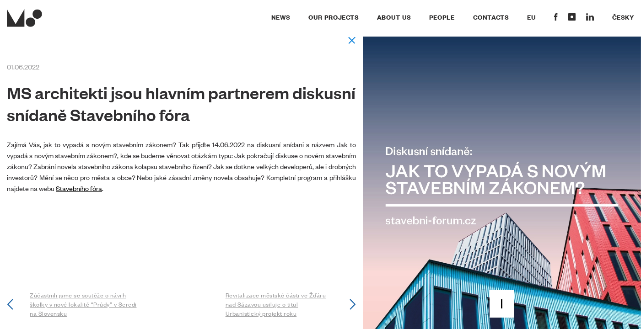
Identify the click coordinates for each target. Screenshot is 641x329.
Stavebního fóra (79, 188)
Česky (623, 17)
